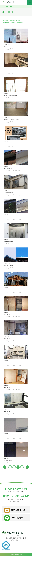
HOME (4, 6)
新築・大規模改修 (9, 24)
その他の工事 (8, 20)
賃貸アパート (8, 26)
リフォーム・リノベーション (12, 22)
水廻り (20, 24)
